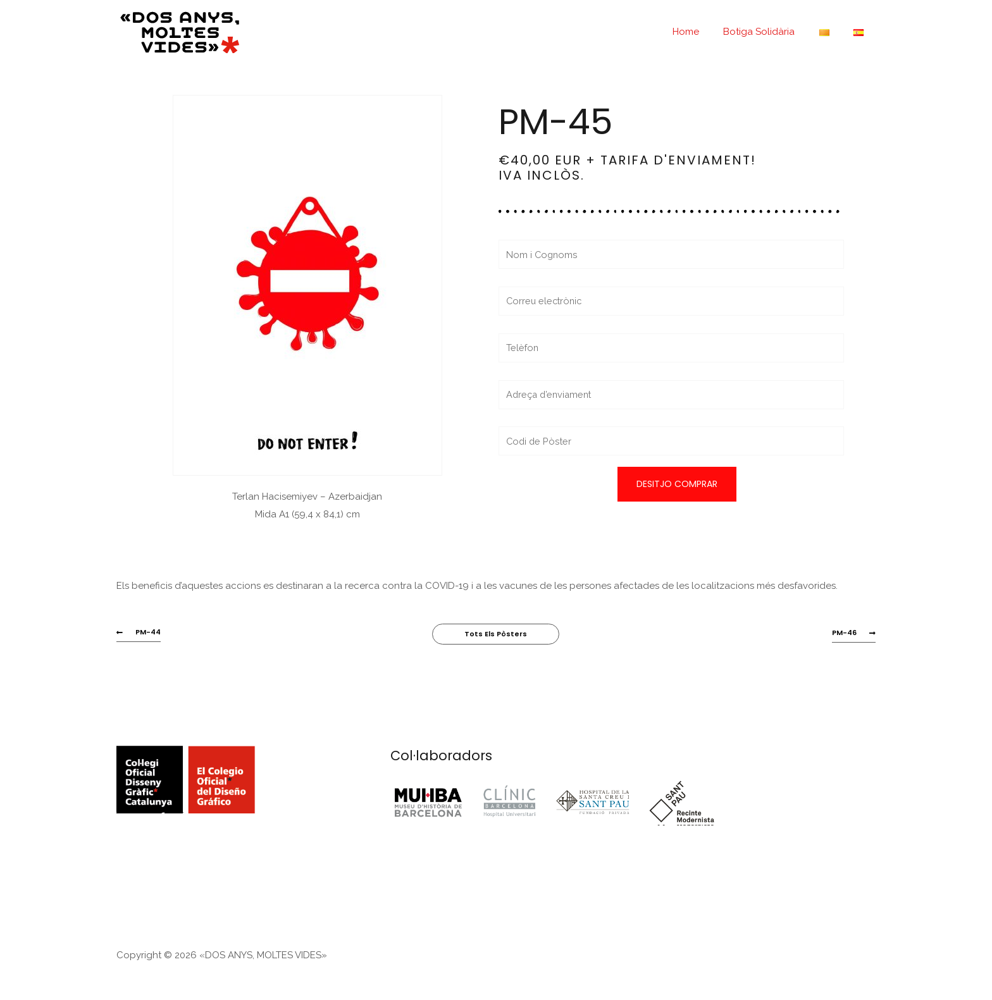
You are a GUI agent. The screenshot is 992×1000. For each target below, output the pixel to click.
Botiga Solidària (772, 31)
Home (704, 31)
